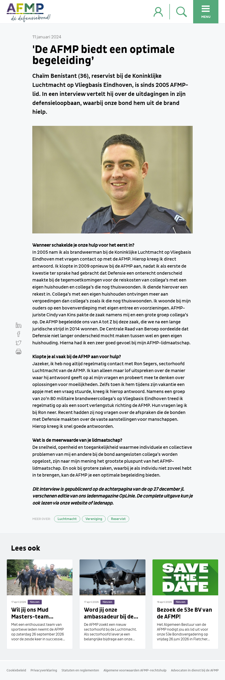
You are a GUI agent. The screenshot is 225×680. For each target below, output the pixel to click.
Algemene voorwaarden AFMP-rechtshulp (135, 670)
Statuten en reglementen (80, 670)
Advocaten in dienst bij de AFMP (195, 670)
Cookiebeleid (16, 670)
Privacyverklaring (44, 670)
